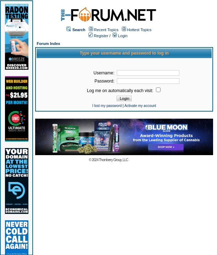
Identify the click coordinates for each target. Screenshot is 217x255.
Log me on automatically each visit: (124, 90)
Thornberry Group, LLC (113, 160)
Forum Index (48, 43)
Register (98, 36)
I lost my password (107, 106)
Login (120, 36)
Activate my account (140, 106)
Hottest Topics (139, 30)
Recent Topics (106, 30)
